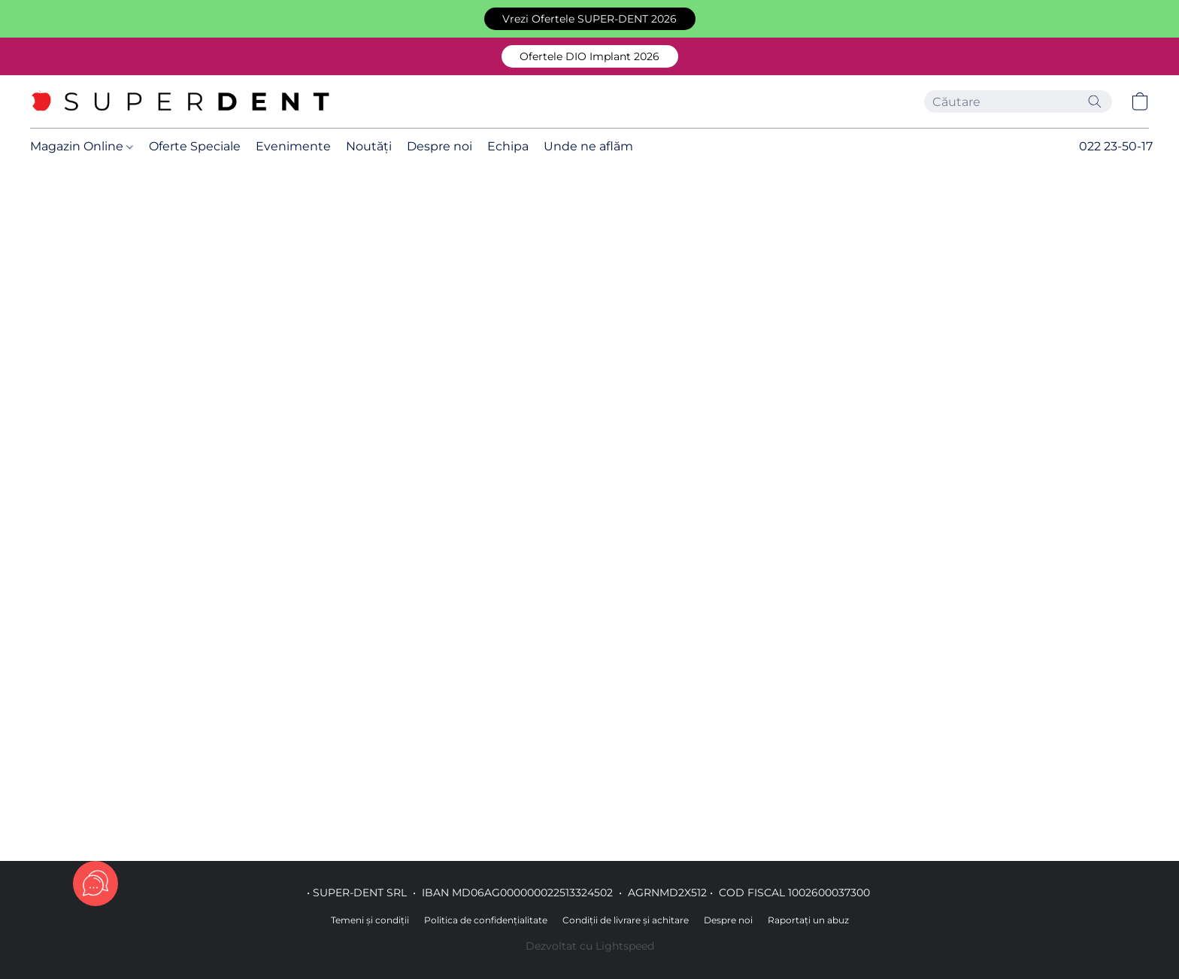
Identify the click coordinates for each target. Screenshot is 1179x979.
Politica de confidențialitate (485, 920)
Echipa (508, 146)
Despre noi (439, 146)
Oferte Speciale (195, 146)
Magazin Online (81, 146)
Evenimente (293, 146)
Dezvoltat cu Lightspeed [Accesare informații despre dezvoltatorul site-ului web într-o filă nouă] (590, 946)
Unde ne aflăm (588, 146)
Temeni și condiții (370, 920)
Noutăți (369, 146)
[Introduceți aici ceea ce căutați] (1018, 101)
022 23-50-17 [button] (1116, 146)
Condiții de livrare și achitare (625, 920)
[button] (590, 19)
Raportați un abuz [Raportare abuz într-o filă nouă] (808, 920)
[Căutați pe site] (1095, 101)
